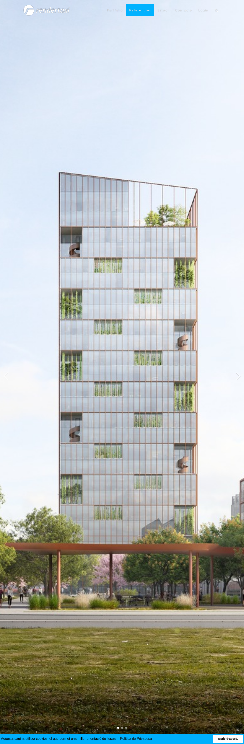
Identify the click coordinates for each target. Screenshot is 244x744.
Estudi (163, 10)
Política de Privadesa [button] (136, 738)
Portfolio (115, 10)
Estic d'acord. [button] (228, 738)
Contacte (183, 10)
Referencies (140, 10)
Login (203, 10)
